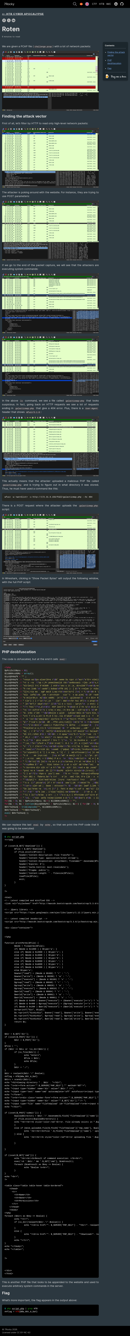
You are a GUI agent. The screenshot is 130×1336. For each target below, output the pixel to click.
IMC (108, 3)
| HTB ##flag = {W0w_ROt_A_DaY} (21, 1310)
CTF (94, 3)
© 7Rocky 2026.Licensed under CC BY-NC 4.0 (16, 1331)
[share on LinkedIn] (13, 21)
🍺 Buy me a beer (115, 77)
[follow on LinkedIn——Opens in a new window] (116, 4)
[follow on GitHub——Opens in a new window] (122, 4)
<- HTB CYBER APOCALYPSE (23, 13)
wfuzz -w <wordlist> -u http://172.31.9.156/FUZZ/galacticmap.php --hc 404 (48, 497)
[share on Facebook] (4, 21)
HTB (101, 3)
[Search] (75, 4)
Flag (109, 68)
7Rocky (9, 4)
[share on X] (9, 21)
